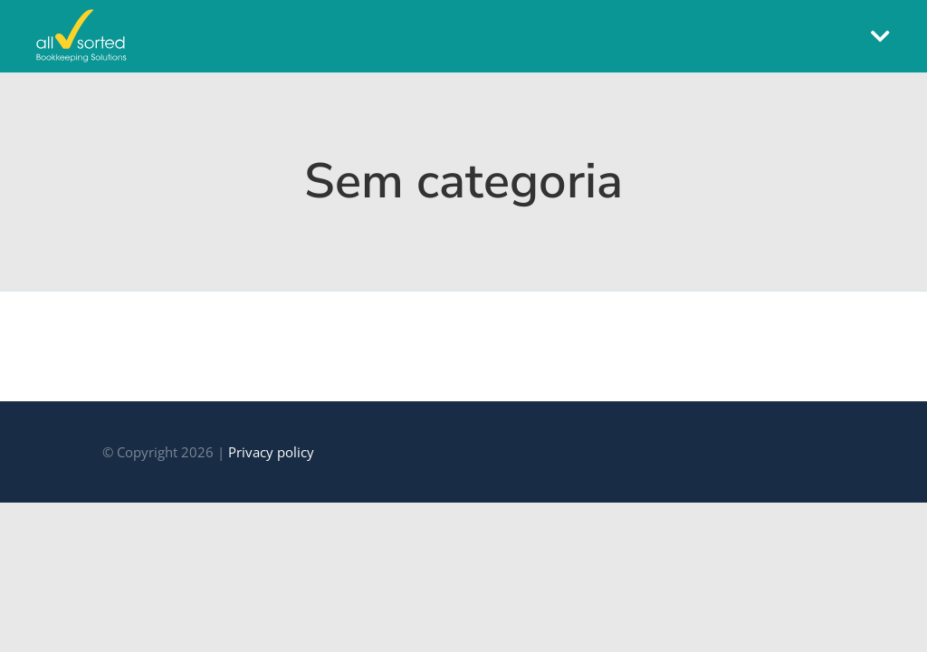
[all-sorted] (81, 16)
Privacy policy (271, 452)
